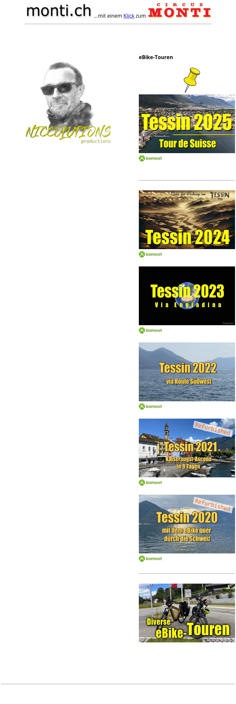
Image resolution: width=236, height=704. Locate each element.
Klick (128, 15)
